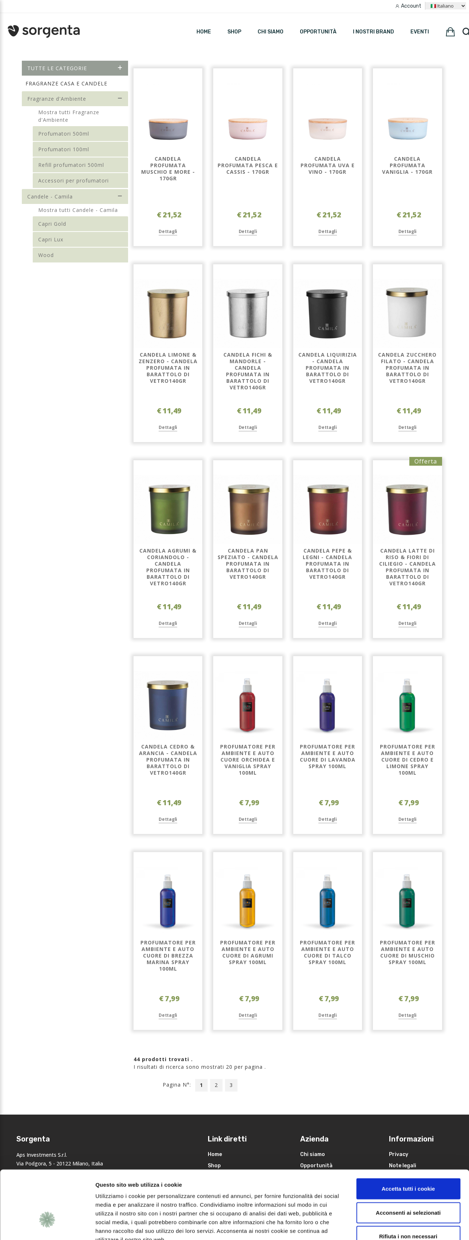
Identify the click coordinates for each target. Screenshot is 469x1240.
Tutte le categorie (75, 68)
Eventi (419, 32)
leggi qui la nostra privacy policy (140, 1196)
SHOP (234, 32)
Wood (46, 255)
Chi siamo (270, 32)
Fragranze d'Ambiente (75, 98)
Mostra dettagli (386, 1226)
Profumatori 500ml (63, 133)
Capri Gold (52, 223)
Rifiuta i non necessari (408, 1184)
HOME (203, 32)
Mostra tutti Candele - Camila (78, 209)
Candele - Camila (75, 196)
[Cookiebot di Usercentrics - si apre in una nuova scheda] (47, 1225)
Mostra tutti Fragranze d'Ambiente (68, 116)
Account (411, 6)
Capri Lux (50, 239)
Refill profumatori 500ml (71, 164)
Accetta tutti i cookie (408, 1136)
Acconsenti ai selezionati (408, 1160)
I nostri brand (373, 32)
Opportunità (318, 32)
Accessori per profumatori (73, 180)
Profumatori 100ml (63, 149)
